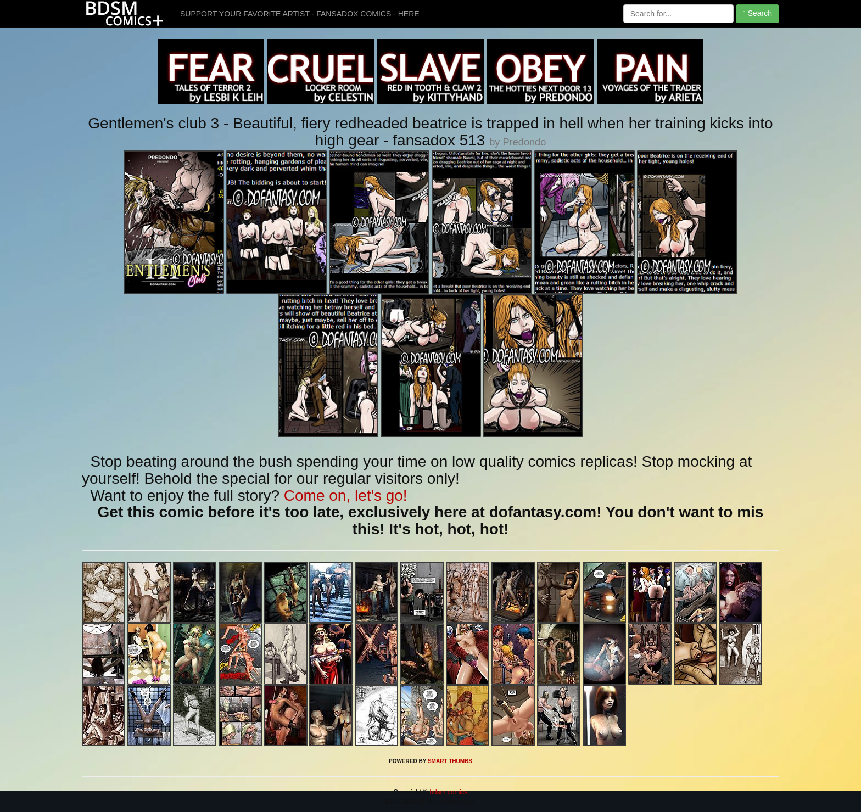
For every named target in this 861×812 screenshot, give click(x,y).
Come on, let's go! (345, 495)
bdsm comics (448, 792)
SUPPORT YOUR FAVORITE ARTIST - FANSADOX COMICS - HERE (300, 13)
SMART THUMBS (450, 761)
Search (757, 13)
